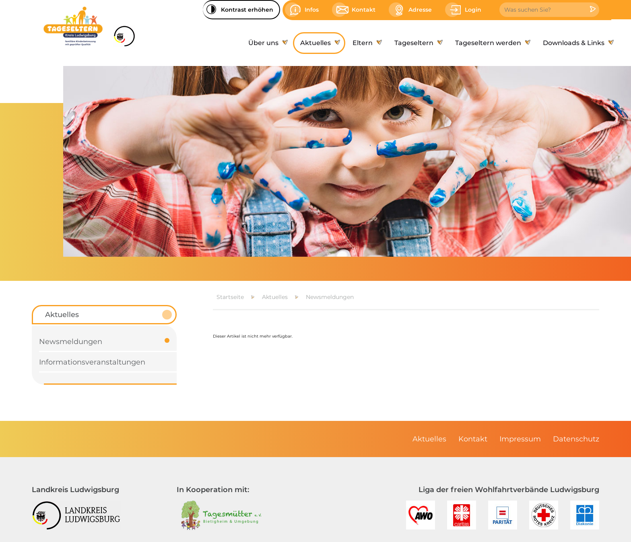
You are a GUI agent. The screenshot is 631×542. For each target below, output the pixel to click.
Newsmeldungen (330, 297)
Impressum (520, 439)
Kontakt (472, 439)
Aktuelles (275, 297)
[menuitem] (267, 43)
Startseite (230, 297)
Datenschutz (576, 439)
